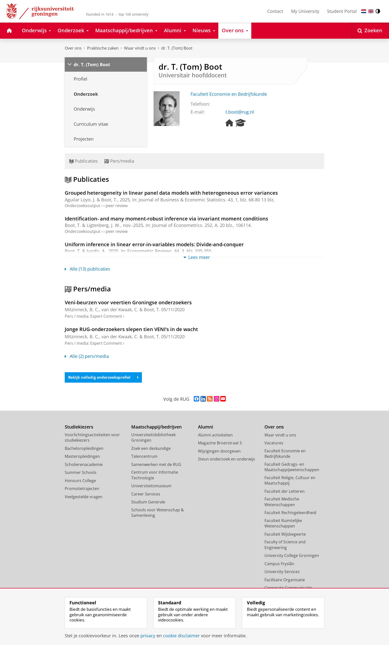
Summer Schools (81, 473)
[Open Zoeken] (370, 31)
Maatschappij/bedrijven (156, 427)
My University (305, 11)
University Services (282, 572)
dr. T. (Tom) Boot (177, 48)
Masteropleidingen (82, 457)
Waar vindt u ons (140, 48)
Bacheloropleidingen (84, 449)
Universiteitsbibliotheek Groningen (153, 438)
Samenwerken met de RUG (156, 465)
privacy (147, 636)
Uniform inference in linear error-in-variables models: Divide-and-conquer (154, 244)
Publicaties (83, 161)
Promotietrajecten (82, 489)
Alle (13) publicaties (87, 269)
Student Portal (342, 11)
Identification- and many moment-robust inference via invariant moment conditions (166, 218)
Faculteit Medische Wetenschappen (281, 502)
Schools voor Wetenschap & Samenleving (157, 513)
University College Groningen (291, 556)
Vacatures (273, 443)
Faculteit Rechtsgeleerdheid (290, 513)
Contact (275, 11)
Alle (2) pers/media (87, 356)
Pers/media (119, 161)
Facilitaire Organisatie (284, 580)
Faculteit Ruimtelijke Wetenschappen (283, 523)
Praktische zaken (103, 48)
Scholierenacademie (84, 465)
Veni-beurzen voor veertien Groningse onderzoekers (128, 302)
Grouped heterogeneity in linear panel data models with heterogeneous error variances (171, 192)
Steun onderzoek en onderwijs (226, 459)
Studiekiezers (79, 427)
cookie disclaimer (181, 636)
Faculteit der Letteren (284, 491)
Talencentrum (144, 457)
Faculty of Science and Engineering (285, 545)
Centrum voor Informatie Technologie (154, 475)
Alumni (205, 427)
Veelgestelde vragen (83, 497)
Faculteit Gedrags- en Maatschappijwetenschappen (291, 467)
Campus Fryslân (279, 564)
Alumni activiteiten (215, 435)
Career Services (145, 494)
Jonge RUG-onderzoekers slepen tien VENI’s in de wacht (131, 329)
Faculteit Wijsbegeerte (285, 534)
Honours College (80, 481)
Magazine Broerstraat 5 (220, 443)
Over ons (73, 48)
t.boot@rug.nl (240, 112)
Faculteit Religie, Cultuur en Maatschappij (289, 481)
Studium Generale (148, 502)
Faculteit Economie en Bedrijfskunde (229, 94)
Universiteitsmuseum (151, 486)
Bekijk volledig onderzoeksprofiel (105, 377)
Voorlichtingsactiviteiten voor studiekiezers (92, 438)
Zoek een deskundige (151, 449)
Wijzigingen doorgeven (219, 451)
